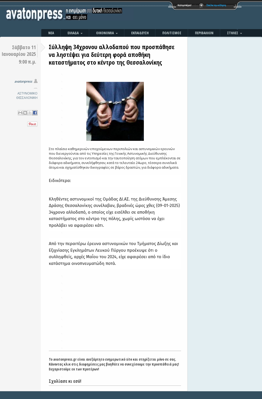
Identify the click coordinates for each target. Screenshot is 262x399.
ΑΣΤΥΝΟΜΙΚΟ (27, 93)
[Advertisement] (186, 15)
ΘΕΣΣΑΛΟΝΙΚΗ (27, 98)
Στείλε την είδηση (216, 5)
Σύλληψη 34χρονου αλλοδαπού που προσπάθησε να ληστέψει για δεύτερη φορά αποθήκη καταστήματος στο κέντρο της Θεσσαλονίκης (111, 54)
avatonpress (23, 81)
